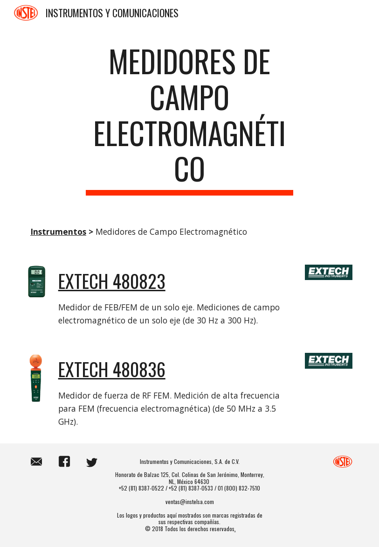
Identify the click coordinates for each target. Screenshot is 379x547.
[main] (189, 119)
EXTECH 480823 (111, 280)
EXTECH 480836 (111, 369)
